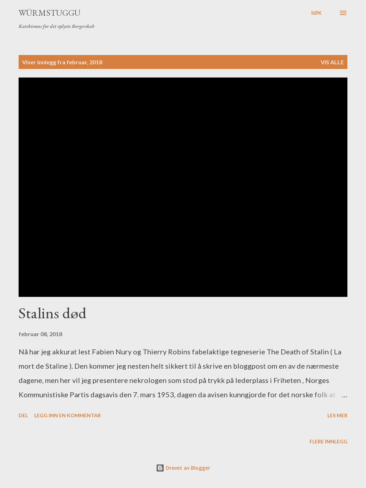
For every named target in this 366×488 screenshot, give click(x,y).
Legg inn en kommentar (67, 415)
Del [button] (23, 415)
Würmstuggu (49, 12)
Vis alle (332, 62)
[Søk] (316, 13)
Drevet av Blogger (183, 467)
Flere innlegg (328, 441)
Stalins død (52, 313)
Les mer (337, 415)
